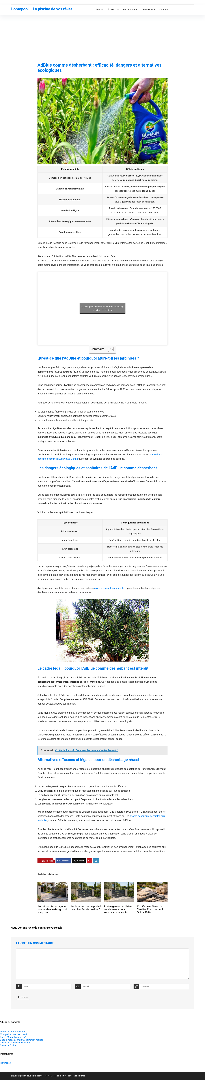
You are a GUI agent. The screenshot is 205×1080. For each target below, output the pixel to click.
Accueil (100, 9)
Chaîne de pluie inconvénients (15, 1042)
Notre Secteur (130, 9)
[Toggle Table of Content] (109, 349)
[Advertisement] (102, 38)
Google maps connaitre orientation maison (21, 1040)
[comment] (102, 964)
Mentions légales (52, 1076)
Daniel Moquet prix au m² (13, 1037)
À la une (112, 9)
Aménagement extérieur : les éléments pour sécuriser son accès (119, 909)
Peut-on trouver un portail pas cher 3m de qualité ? (86, 908)
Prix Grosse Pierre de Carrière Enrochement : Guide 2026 (150, 909)
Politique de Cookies (68, 1076)
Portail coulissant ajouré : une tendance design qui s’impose (52, 909)
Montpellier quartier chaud (13, 1034)
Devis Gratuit (149, 9)
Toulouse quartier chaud (12, 1031)
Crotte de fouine (8, 1045)
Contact (164, 9)
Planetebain (5, 1063)
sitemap (81, 1076)
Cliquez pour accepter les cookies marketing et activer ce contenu (103, 308)
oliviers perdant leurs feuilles (109, 588)
